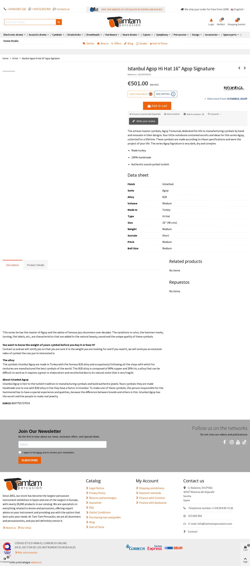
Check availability (138, 94)
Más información (28, 552)
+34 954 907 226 (16, 9)
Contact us (63, 9)
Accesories (211, 34)
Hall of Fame (158, 43)
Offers (116, 43)
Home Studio (11, 41)
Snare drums (130, 34)
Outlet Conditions (98, 512)
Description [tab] (12, 265)
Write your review (143, 121)
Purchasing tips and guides (103, 517)
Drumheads (93, 34)
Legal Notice (95, 488)
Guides (141, 43)
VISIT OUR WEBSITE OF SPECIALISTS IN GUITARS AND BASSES (131, 9)
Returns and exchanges (101, 498)
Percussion (180, 34)
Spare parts (230, 34)
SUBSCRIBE (30, 460)
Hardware (111, 34)
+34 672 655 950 (41, 9)
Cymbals (57, 34)
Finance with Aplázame (151, 503)
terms (39, 452)
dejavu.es (36, 562)
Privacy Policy (95, 493)
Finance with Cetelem (150, 498)
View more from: (225, 98)
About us (10, 527)
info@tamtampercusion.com (214, 523)
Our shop (25, 527)
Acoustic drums (38, 34)
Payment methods (148, 493)
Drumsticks (74, 34)
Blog (128, 43)
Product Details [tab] (35, 265)
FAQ (90, 507)
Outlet (88, 43)
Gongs (195, 34)
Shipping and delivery (150, 488)
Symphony (162, 34)
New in (103, 43)
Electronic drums (13, 34)
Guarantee (94, 503)
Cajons (147, 34)
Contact (190, 531)
